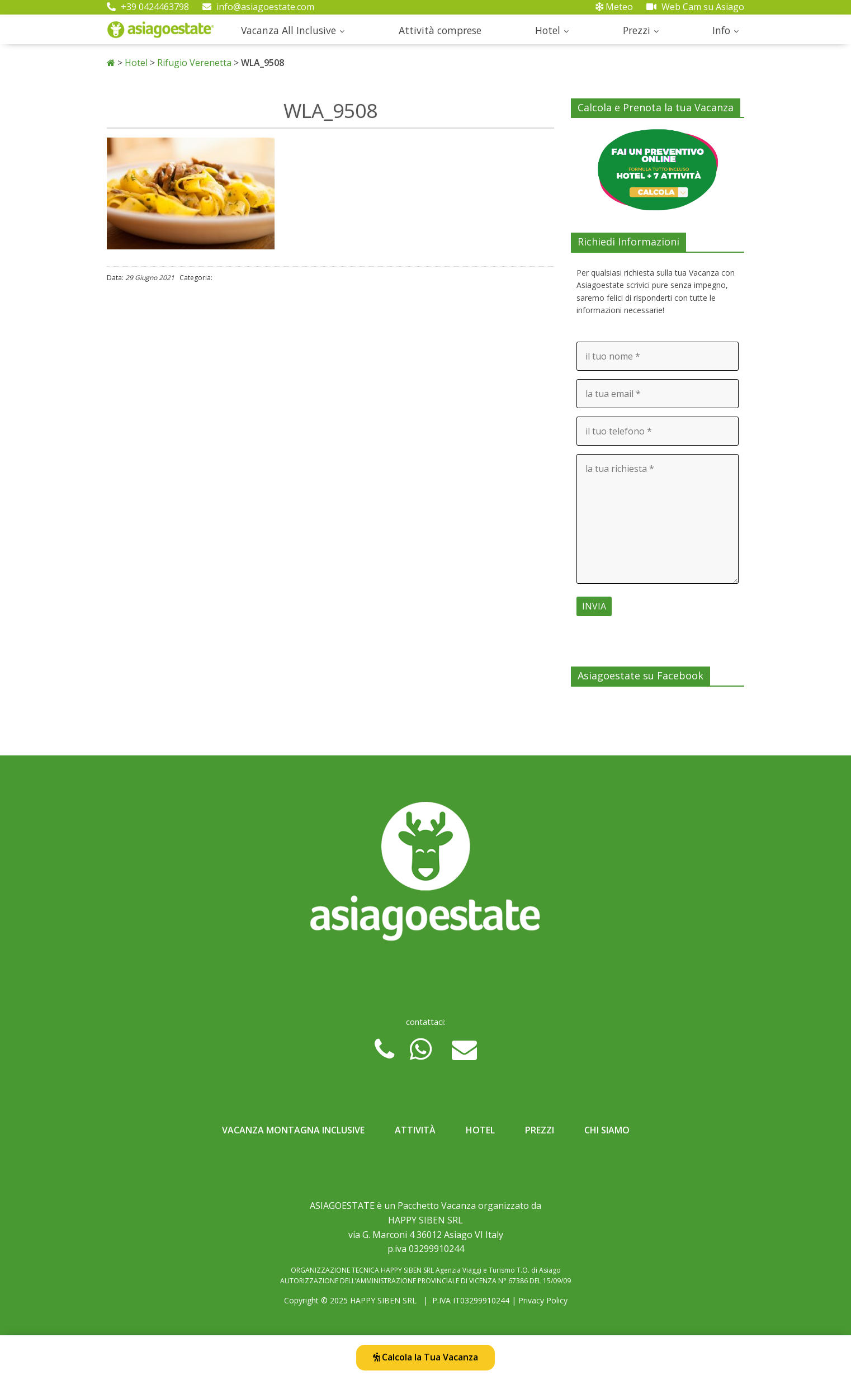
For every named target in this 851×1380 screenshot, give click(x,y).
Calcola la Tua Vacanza (425, 1357)
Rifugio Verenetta (194, 62)
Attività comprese (440, 30)
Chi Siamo (607, 1130)
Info (721, 30)
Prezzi (636, 30)
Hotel (547, 30)
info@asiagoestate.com (258, 7)
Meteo (614, 7)
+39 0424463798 (148, 7)
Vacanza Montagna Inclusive (293, 1130)
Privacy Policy (543, 1300)
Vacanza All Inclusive (288, 30)
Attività (415, 1130)
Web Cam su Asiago (695, 7)
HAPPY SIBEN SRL (383, 1300)
